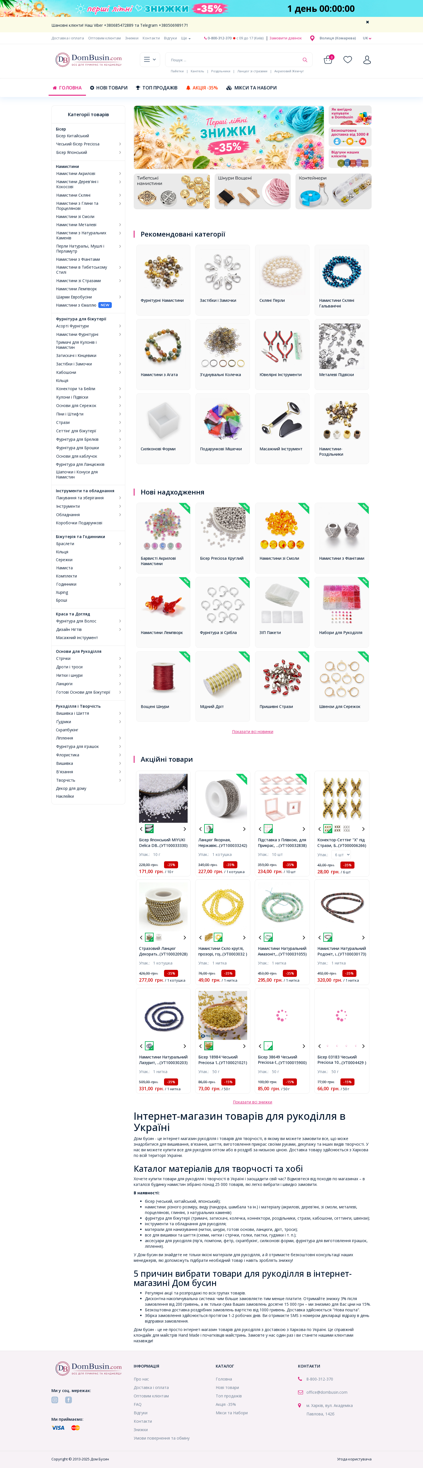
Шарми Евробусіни (74, 297)
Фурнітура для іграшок (77, 746)
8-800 (311, 1379)
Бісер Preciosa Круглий (222, 558)
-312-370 (325, 1379)
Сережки (64, 559)
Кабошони (66, 372)
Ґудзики (63, 721)
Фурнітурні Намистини (162, 300)
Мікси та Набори (251, 88)
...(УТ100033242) (232, 845)
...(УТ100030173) (351, 954)
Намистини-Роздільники (331, 451)
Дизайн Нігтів (69, 629)
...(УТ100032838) (291, 845)
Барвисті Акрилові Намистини (158, 561)
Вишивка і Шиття (72, 713)
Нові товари (109, 88)
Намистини (67, 166)
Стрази (63, 422)
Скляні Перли (272, 300)
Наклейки (65, 796)
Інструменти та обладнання (85, 490)
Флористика (67, 754)
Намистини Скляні (73, 195)
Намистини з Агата (159, 374)
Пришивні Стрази (276, 706)
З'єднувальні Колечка (220, 374)
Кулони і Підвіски (72, 397)
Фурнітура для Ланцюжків (80, 464)
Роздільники (220, 71)
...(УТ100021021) (232, 1062)
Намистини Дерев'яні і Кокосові (77, 184)
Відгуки (170, 38)
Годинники (66, 584)
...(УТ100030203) (172, 1062)
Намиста (64, 567)
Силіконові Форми (158, 448)
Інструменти (68, 506)
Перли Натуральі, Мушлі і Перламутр (80, 249)
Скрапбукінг (67, 729)
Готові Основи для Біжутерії (83, 692)
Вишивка (64, 763)
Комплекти (66, 576)
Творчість (65, 780)
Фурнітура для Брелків (77, 439)
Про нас (141, 1379)
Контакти (151, 38)
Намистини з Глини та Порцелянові (77, 206)
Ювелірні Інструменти (281, 374)
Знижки (131, 38)
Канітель (197, 71)
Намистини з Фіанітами (78, 259)
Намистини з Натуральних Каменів (81, 235)
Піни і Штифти (69, 414)
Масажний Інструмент (281, 448)
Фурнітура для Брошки (77, 447)
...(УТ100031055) (291, 954)
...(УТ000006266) (351, 845)
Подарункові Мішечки (221, 448)
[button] (338, 38)
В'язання (64, 771)
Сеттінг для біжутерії (76, 430)
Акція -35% (202, 88)
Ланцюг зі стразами (252, 71)
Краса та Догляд (73, 614)
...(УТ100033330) (172, 845)
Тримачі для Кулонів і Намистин (76, 345)
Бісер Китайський (72, 135)
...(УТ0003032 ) (233, 954)
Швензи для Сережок (339, 706)
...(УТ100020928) (172, 954)
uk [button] (367, 38)
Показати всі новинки (252, 731)
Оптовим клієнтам (104, 38)
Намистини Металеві (76, 224)
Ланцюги (64, 683)
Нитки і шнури (69, 675)
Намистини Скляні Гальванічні (336, 303)
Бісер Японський (71, 152)
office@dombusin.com (326, 1392)
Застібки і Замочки (74, 364)
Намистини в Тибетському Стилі (81, 270)
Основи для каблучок (76, 456)
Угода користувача (354, 1459)
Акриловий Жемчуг (289, 71)
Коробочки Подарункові (79, 522)
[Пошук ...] (232, 60)
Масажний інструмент (77, 637)
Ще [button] (186, 38)
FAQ (138, 1404)
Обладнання (68, 514)
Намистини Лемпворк (76, 288)
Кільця (62, 380)
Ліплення (64, 738)
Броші (61, 600)
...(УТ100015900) (291, 1062)
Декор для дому (71, 788)
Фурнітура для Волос (76, 621)
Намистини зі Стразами (78, 280)
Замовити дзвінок (285, 38)
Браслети (65, 543)
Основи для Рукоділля (78, 651)
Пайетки (177, 71)
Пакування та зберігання (80, 497)
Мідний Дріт (212, 706)
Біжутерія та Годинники (80, 536)
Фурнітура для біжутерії (81, 319)
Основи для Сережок (76, 405)
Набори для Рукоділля (340, 632)
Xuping (62, 592)
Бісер (61, 129)
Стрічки (63, 658)
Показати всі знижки (252, 1102)
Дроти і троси (69, 666)
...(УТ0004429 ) (352, 1062)
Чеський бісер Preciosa (77, 144)
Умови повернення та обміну (162, 1438)
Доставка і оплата (67, 38)
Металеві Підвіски (336, 374)
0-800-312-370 (217, 38)
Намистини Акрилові (75, 173)
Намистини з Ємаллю (76, 305)
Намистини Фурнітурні (77, 334)
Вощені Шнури (155, 706)
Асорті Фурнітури (72, 326)
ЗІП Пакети (270, 632)
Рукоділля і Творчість (78, 706)
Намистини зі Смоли (75, 216)
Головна (67, 88)
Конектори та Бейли (75, 388)
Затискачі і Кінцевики (76, 355)
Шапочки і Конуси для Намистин (77, 474)
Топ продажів (157, 88)
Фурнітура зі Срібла (218, 632)
